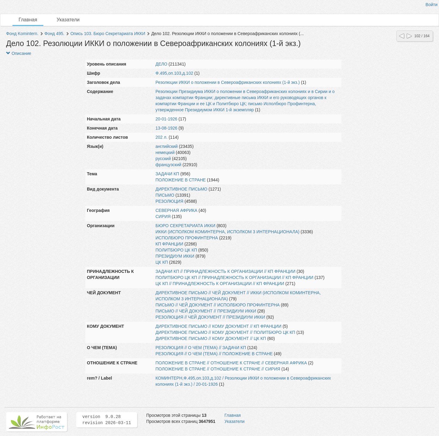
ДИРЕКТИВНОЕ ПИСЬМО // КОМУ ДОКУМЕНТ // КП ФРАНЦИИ (218, 326)
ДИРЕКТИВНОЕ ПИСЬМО (181, 189)
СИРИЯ (163, 216)
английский (166, 146)
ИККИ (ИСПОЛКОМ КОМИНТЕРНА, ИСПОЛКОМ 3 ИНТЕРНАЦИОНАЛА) (227, 231)
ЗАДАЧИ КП (167, 173)
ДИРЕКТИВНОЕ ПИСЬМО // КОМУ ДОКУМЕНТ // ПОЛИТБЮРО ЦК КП (225, 332)
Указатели (68, 19)
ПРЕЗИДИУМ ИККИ (174, 256)
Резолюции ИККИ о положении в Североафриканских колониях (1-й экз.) (227, 82)
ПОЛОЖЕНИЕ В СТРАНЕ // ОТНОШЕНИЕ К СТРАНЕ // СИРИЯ (217, 368)
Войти (431, 4)
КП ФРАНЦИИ (169, 243)
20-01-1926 (166, 118)
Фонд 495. (54, 33)
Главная (28, 19)
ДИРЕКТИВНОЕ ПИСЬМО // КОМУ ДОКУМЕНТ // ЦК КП (210, 338)
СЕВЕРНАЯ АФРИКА (176, 210)
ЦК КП (161, 262)
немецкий (165, 152)
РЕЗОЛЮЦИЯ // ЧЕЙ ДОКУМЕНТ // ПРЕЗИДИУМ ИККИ (210, 317)
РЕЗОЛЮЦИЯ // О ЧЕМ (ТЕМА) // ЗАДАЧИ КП (200, 347)
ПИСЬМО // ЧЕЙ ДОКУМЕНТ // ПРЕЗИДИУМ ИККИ (205, 311)
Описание (18, 53)
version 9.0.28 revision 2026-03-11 (106, 419)
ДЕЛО (161, 64)
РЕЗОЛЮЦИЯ (169, 201)
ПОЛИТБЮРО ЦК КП (176, 250)
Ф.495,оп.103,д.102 (174, 73)
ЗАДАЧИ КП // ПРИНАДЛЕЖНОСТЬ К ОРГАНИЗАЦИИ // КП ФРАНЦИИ (225, 271)
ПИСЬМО (164, 195)
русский (163, 158)
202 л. (161, 137)
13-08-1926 (166, 128)
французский (168, 164)
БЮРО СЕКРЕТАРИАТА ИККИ (185, 225)
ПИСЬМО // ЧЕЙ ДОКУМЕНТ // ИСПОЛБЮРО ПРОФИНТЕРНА (217, 304)
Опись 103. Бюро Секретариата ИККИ (107, 33)
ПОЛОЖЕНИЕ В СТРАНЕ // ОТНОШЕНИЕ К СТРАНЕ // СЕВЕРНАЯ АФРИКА (231, 362)
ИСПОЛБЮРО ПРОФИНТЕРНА (186, 237)
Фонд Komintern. (22, 33)
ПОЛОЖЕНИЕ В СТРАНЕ (180, 179)
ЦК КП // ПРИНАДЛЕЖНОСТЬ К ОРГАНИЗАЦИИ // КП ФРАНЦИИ (219, 283)
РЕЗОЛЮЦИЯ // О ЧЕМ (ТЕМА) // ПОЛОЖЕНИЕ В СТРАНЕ (214, 353)
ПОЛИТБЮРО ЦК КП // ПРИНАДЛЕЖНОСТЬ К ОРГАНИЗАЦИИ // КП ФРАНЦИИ (234, 277)
